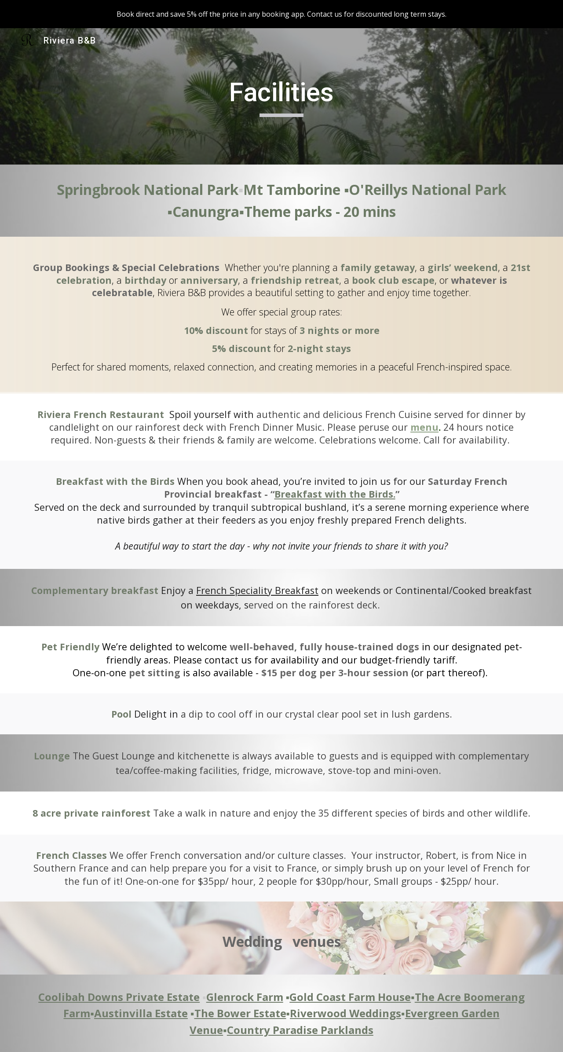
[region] (281, 14)
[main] (281, 96)
